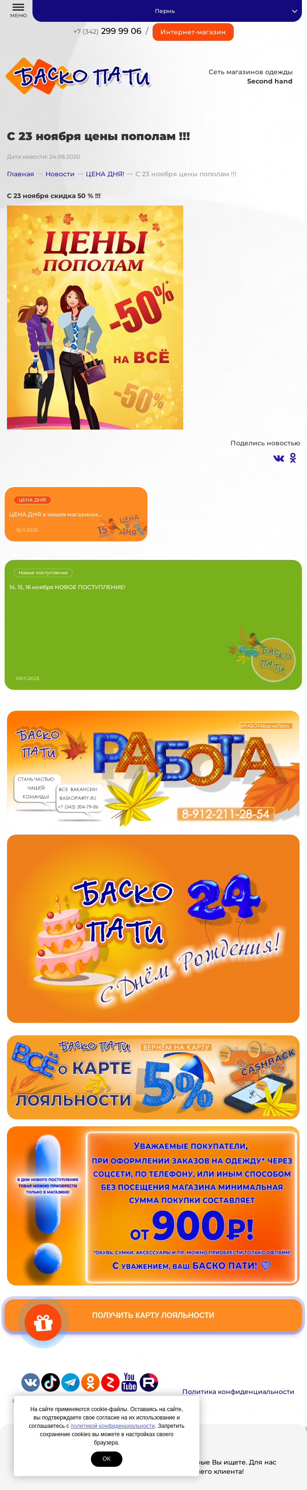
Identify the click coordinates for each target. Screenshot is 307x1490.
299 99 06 (107, 31)
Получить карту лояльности (153, 1315)
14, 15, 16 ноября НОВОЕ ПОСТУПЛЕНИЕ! (67, 587)
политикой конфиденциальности (112, 1426)
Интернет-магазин (193, 32)
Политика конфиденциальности (238, 1391)
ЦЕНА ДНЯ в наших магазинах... (55, 514)
